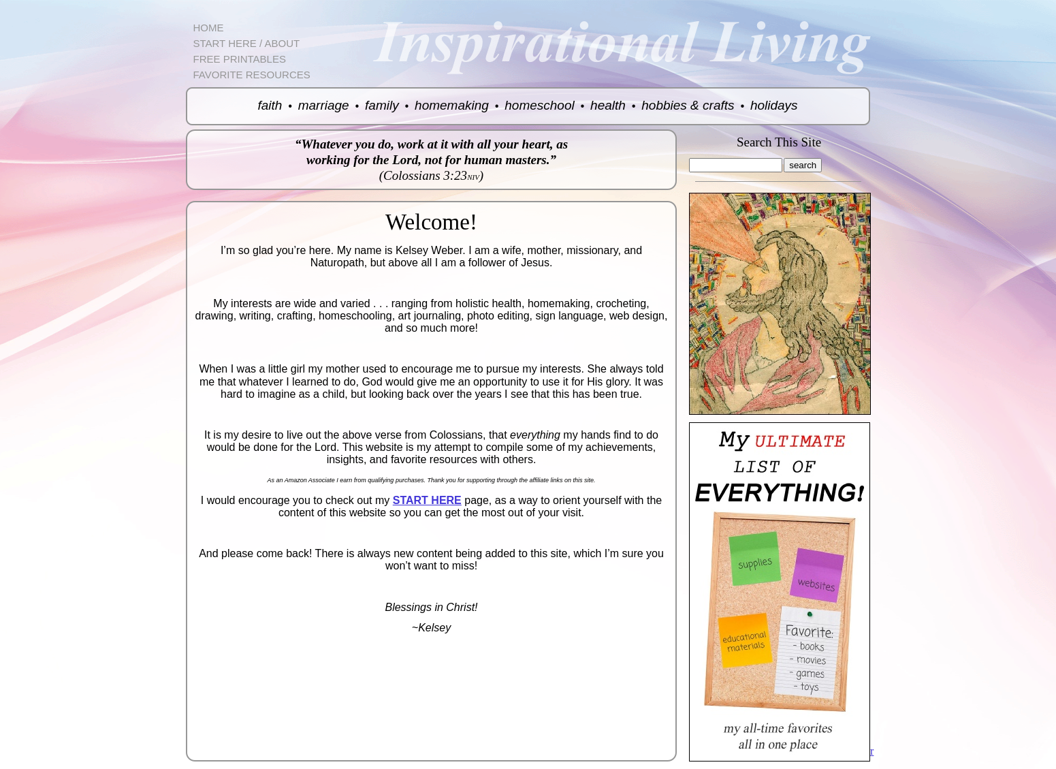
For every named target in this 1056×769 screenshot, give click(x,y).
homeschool (539, 105)
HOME (208, 27)
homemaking (452, 105)
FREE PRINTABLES (239, 59)
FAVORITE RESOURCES (251, 74)
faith (269, 105)
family (382, 105)
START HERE (427, 500)
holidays (774, 105)
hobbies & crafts (687, 105)
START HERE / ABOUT (246, 43)
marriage (323, 105)
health (608, 105)
